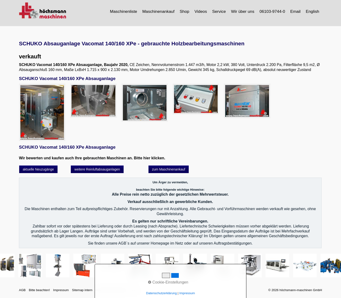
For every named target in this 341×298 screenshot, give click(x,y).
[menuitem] (124, 11)
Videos (200, 11)
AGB (22, 290)
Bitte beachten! (39, 290)
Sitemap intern (82, 290)
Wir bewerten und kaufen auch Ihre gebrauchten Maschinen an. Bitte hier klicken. (92, 158)
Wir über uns (242, 11)
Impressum (61, 290)
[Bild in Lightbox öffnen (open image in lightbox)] (42, 112)
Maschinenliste (123, 11)
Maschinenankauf (158, 11)
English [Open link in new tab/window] (312, 11)
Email (295, 11)
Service (219, 11)
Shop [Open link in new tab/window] (184, 11)
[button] (38, 169)
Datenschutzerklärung (111, 290)
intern (133, 290)
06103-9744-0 (272, 11)
